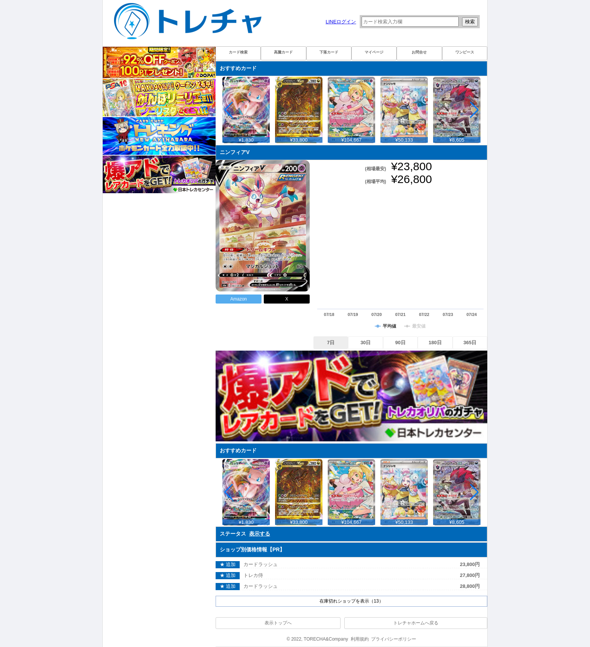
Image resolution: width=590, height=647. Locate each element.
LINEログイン (340, 21)
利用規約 (360, 639)
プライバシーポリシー (393, 639)
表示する (259, 534)
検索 (470, 21)
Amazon (238, 299)
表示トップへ (278, 623)
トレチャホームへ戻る (415, 623)
